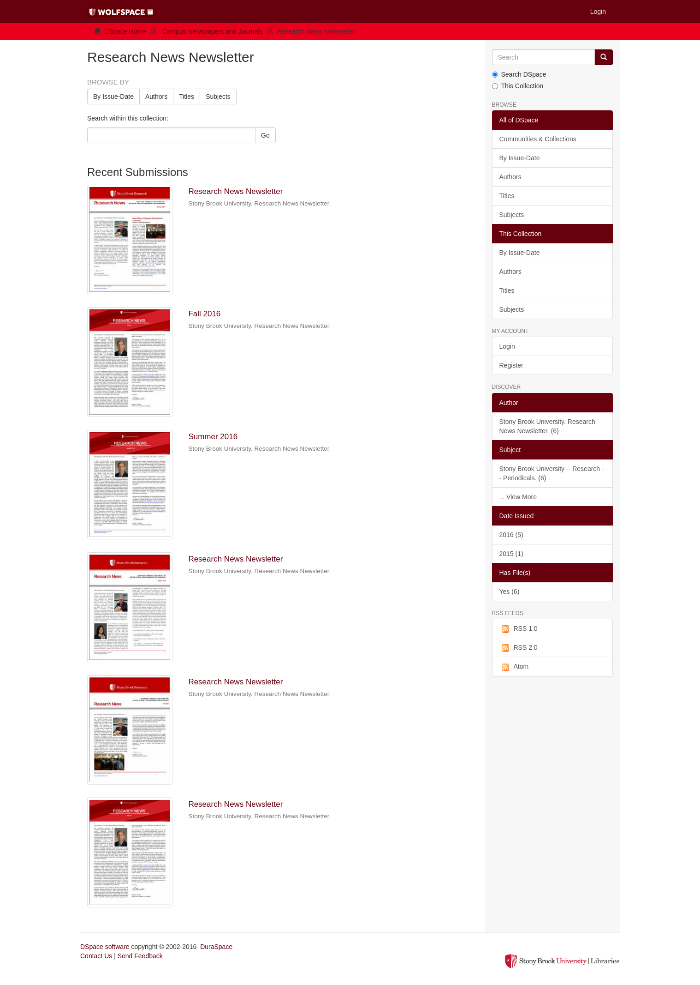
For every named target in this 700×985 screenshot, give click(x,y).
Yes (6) (509, 591)
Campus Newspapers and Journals (212, 31)
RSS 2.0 (518, 648)
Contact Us (96, 956)
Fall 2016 (204, 313)
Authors (156, 96)
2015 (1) (511, 553)
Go (265, 135)
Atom (514, 667)
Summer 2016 (212, 436)
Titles (186, 96)
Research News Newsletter (235, 191)
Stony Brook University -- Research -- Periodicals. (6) (551, 473)
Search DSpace (519, 74)
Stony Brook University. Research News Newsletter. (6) (547, 426)
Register (511, 365)
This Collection (518, 86)
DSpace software (105, 946)
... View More (518, 497)
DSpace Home (125, 31)
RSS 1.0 (518, 629)
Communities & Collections (537, 139)
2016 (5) (511, 534)
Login (507, 346)
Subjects (218, 96)
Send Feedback (140, 956)
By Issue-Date (113, 96)
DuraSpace (216, 946)
